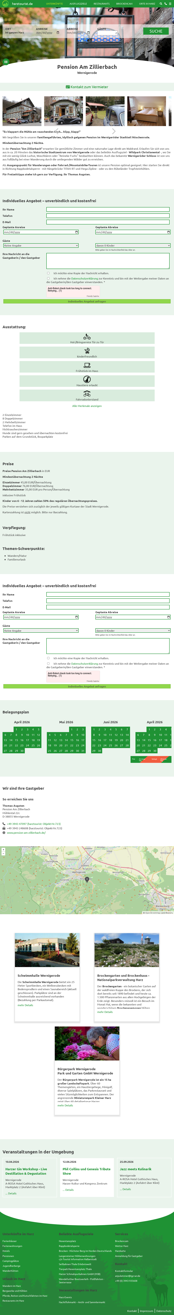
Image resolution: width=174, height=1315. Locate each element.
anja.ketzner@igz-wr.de (127, 1275)
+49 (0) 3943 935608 (126, 1280)
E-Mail (7, 222)
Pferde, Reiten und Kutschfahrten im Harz (25, 1295)
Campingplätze (11, 1260)
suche (156, 31)
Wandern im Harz (12, 1285)
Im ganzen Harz (14, 32)
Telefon (7, 215)
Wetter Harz (121, 1245)
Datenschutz (163, 1310)
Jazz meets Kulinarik (135, 1169)
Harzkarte (120, 1250)
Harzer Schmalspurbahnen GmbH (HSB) (79, 1273)
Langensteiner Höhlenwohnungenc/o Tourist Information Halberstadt (78, 1257)
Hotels (6, 1250)
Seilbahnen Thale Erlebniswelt (75, 1264)
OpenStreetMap (152, 912)
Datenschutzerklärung (84, 278)
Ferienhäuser (10, 1240)
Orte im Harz (147, 3)
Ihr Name (8, 209)
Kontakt (132, 1310)
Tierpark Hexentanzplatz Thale (75, 1268)
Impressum (146, 1310)
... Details (10, 1193)
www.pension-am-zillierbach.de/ (26, 832)
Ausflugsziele (78, 3)
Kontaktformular (124, 1270)
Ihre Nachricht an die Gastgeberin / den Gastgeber (21, 255)
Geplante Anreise (14, 227)
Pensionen (8, 1255)
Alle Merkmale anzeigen (87, 405)
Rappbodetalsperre (69, 1245)
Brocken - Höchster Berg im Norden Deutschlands (85, 1250)
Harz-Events (65, 1297)
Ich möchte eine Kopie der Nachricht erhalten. (81, 273)
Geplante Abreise (106, 227)
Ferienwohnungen (12, 1245)
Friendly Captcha (93, 296)
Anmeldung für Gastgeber (129, 1255)
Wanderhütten (10, 1270)
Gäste (6, 240)
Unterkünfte (54, 3)
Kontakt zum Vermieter (87, 86)
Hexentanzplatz (67, 1240)
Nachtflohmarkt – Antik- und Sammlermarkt (82, 1302)
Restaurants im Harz (13, 1300)
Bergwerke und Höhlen (15, 1290)
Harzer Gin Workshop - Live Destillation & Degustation (26, 1171)
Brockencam (124, 3)
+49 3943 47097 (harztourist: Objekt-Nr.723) (34, 823)
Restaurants (101, 3)
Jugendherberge (11, 1265)
